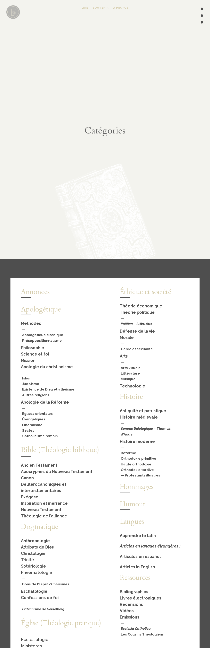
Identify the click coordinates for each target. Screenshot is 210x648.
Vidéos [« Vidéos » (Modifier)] (127, 610)
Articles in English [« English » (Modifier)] (137, 566)
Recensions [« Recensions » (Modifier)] (131, 604)
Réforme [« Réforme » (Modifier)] (128, 453)
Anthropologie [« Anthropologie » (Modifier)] (35, 540)
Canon (27, 477)
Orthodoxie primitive (138, 458)
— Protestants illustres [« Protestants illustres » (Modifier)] (140, 475)
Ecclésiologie (34, 639)
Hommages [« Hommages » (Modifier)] (136, 486)
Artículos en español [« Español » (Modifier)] (140, 556)
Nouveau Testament (41, 509)
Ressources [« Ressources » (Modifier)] (135, 577)
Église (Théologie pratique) (61, 623)
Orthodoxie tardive (137, 470)
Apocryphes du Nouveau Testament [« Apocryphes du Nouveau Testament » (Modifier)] (56, 471)
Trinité (27, 559)
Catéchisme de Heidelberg (43, 609)
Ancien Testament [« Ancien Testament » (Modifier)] (39, 465)
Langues (132, 521)
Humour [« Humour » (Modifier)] (132, 504)
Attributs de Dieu (37, 547)
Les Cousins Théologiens (142, 634)
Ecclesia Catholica (136, 629)
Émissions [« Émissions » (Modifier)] (129, 617)
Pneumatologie (36, 572)
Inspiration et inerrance (44, 503)
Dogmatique (39, 526)
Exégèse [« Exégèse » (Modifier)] (29, 496)
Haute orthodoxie (136, 464)
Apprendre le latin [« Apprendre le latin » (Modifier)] (138, 535)
